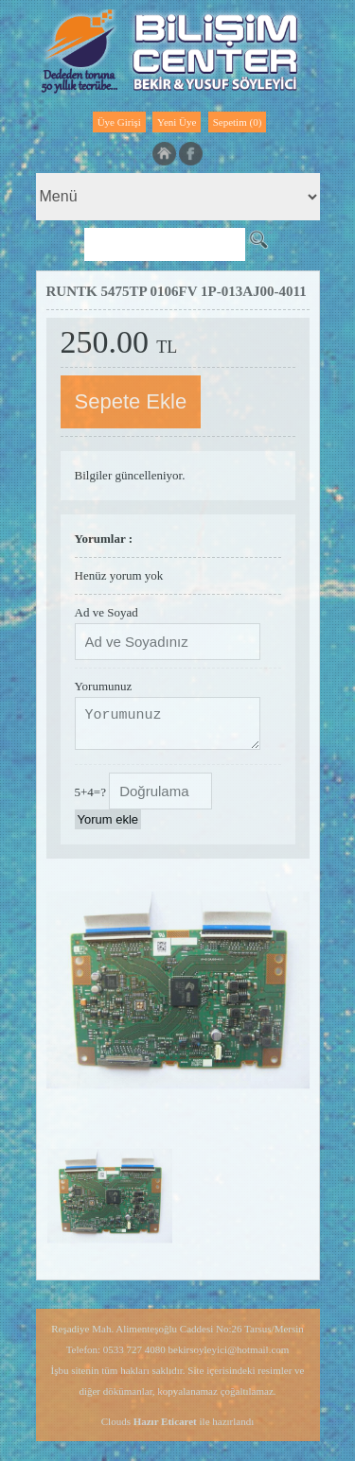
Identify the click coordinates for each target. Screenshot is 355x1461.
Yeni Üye (176, 122)
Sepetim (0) (237, 122)
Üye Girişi (119, 122)
